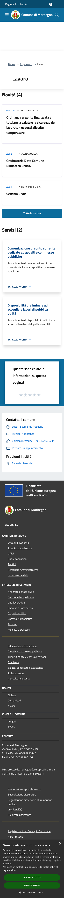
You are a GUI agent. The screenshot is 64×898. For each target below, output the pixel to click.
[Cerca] (57, 15)
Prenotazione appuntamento (24, 789)
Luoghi (12, 721)
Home (11, 64)
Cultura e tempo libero (21, 597)
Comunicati (14, 700)
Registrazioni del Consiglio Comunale (29, 831)
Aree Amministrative (20, 548)
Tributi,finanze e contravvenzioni (27, 657)
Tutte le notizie (32, 213)
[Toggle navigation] (7, 15)
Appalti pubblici (17, 613)
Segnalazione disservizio (22, 794)
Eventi (11, 726)
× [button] (60, 843)
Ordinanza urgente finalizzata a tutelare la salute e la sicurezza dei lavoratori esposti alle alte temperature (30, 125)
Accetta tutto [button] (31, 877)
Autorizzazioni (16, 673)
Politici (12, 564)
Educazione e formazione (22, 646)
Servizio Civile (16, 193)
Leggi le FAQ (15, 809)
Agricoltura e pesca (19, 678)
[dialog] (32, 869)
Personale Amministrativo (23, 570)
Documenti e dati (18, 575)
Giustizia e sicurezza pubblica (25, 651)
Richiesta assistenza (19, 815)
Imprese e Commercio (20, 608)
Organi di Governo (18, 543)
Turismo (12, 624)
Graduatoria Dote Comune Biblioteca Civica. (25, 163)
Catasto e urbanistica (20, 619)
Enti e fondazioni (17, 559)
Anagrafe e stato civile (21, 592)
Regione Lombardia (16, 4)
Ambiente (13, 662)
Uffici (11, 553)
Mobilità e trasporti (19, 630)
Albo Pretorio (15, 837)
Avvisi (9, 153)
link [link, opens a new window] (14, 870)
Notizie (10, 110)
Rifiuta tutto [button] (32, 885)
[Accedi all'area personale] (50, 4)
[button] (32, 892)
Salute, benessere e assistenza (25, 668)
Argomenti (26, 64)
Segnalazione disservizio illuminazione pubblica (30, 802)
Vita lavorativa (16, 602)
